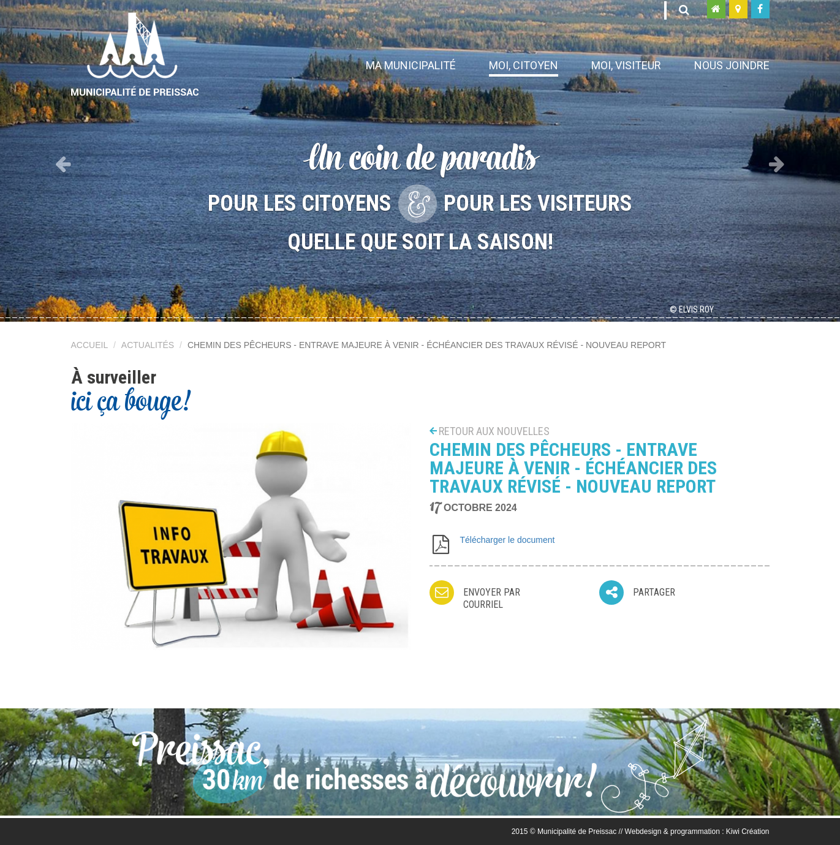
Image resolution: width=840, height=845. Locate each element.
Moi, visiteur (626, 65)
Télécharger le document (507, 540)
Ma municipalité (411, 65)
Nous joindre (732, 65)
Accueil (89, 345)
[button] (63, 161)
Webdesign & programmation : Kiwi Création (697, 831)
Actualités (147, 345)
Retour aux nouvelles (494, 431)
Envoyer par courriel (491, 598)
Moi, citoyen (523, 65)
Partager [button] (654, 592)
